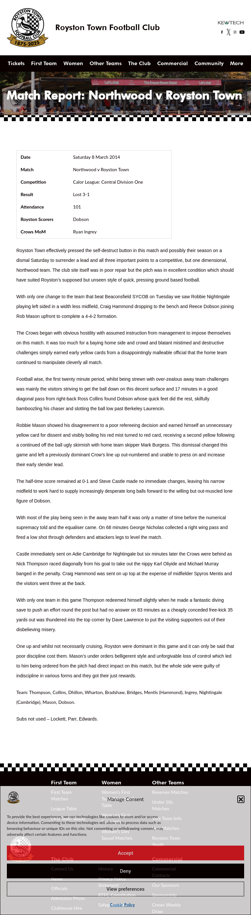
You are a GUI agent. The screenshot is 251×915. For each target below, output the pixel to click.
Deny (125, 871)
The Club (139, 63)
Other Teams (106, 63)
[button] (241, 799)
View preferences (125, 889)
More (236, 63)
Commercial (172, 63)
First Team (44, 63)
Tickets (16, 63)
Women (73, 63)
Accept (125, 853)
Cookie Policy (122, 904)
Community (209, 63)
